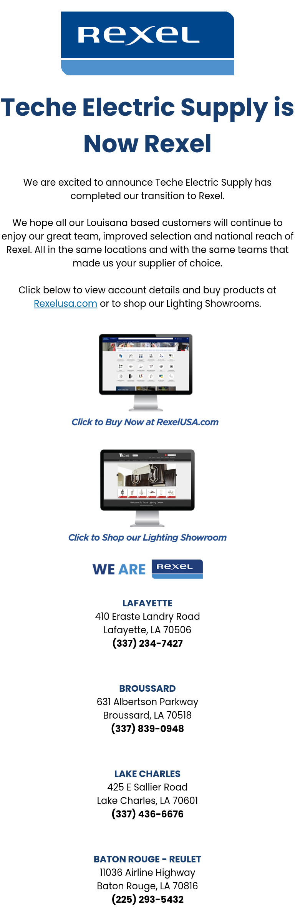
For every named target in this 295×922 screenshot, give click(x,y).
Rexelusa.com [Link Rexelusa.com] (66, 303)
